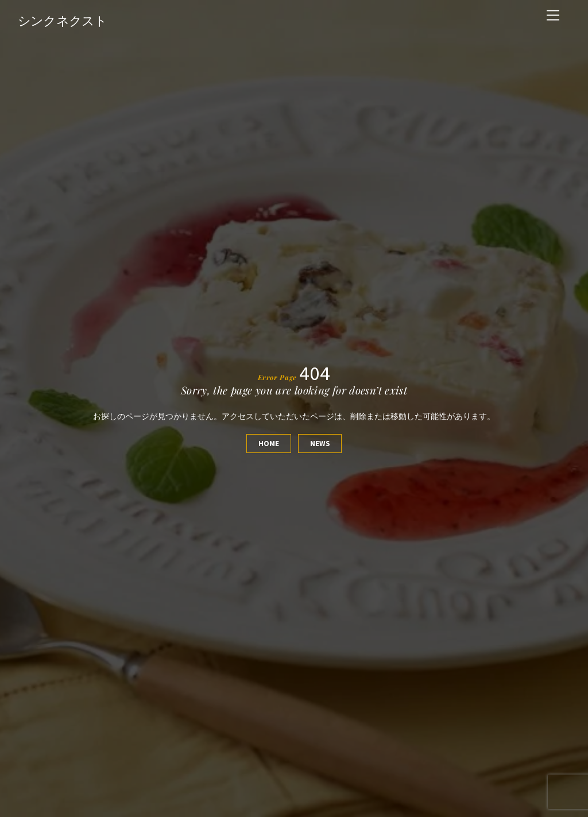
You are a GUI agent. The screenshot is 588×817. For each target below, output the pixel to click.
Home (268, 443)
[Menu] (552, 16)
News (320, 443)
